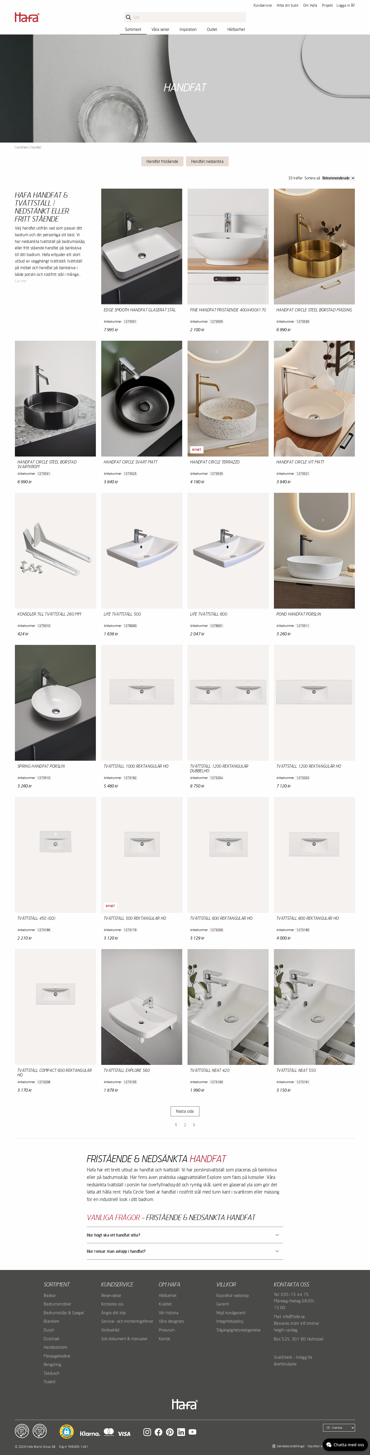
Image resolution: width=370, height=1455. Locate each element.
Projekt (327, 5)
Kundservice (263, 5)
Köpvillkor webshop (232, 1295)
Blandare (51, 1321)
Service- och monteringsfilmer (127, 1321)
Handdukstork (55, 1347)
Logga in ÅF (346, 5)
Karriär (164, 1338)
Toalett (49, 1381)
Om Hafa (310, 5)
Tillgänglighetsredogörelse (238, 1330)
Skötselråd (110, 1330)
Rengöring (52, 1364)
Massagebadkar (57, 1356)
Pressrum (167, 1330)
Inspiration (188, 29)
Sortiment (133, 29)
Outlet (212, 29)
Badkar (50, 1295)
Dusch (49, 1330)
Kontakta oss (112, 1304)
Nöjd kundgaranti (231, 1312)
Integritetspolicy (230, 1321)
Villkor (226, 1284)
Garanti (222, 1304)
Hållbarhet (236, 29)
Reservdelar (111, 1295)
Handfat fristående (162, 161)
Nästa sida (185, 1111)
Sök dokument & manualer (124, 1338)
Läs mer (21, 281)
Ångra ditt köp (113, 1312)
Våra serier (160, 29)
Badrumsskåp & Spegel (64, 1312)
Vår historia (168, 1312)
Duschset (52, 1338)
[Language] (339, 1428)
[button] (67, 1431)
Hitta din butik (287, 5)
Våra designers (171, 1321)
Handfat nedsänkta (207, 161)
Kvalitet (165, 1304)
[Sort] (338, 178)
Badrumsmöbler (57, 1304)
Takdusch (52, 1373)
